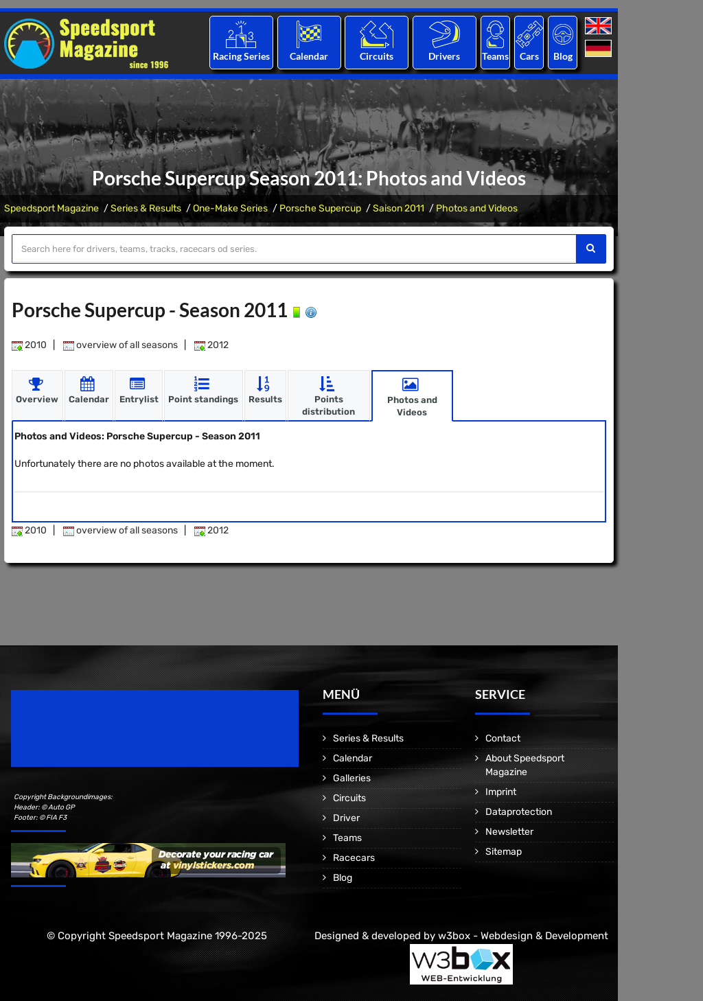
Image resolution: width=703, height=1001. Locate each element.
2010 (29, 345)
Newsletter (509, 832)
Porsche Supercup (320, 208)
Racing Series (241, 56)
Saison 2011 (398, 208)
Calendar (309, 56)
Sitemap (503, 852)
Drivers (444, 56)
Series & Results (146, 208)
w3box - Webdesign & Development (523, 936)
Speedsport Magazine (51, 208)
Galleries (352, 778)
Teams (495, 56)
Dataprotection (518, 812)
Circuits (376, 56)
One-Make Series (230, 208)
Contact (502, 738)
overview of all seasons (120, 345)
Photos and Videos (477, 208)
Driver (346, 818)
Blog (563, 56)
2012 (211, 345)
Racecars (354, 858)
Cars (529, 56)
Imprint (500, 792)
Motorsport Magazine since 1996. (89, 738)
